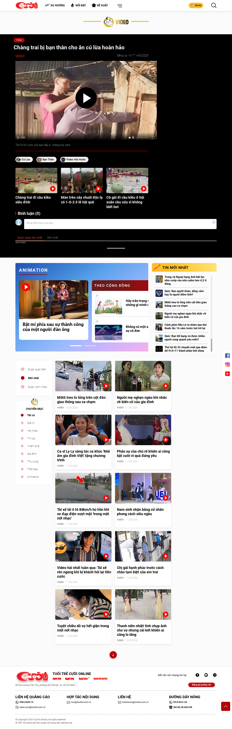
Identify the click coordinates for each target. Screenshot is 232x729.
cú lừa (26, 159)
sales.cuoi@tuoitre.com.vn (30, 707)
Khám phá (33, 446)
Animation (33, 477)
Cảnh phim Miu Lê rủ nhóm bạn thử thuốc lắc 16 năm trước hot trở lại (186, 326)
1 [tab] (76, 345)
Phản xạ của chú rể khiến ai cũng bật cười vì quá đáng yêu (143, 453)
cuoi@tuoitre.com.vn (79, 702)
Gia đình (32, 453)
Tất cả (31, 415)
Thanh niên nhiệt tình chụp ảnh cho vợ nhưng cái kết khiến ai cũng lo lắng (142, 630)
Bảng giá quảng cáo (201, 685)
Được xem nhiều (37, 387)
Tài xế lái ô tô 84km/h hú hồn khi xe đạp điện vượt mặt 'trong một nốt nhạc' (83, 513)
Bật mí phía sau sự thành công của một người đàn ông (53, 327)
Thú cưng (32, 461)
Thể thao (32, 469)
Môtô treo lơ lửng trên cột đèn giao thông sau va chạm (186, 304)
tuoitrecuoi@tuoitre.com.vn (133, 702)
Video (19, 40)
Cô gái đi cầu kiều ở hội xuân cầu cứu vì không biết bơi (125, 202)
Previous (14, 311)
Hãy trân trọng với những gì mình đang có (142, 303)
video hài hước (76, 159)
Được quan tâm (37, 369)
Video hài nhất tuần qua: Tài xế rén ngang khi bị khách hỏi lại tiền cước (84, 572)
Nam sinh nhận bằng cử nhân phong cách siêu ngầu (140, 511)
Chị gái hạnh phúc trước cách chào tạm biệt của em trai (140, 570)
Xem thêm (20, 242)
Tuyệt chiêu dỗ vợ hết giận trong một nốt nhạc (83, 628)
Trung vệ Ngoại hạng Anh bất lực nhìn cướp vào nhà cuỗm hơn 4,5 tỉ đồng (185, 280)
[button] (119, 6)
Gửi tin (195, 5)
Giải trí (31, 423)
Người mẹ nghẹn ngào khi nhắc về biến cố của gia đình (185, 315)
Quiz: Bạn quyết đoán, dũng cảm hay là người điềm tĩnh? (184, 292)
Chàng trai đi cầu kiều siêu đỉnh (33, 199)
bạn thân (48, 159)
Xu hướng (55, 5)
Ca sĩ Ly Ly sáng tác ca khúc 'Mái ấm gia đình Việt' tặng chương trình (83, 455)
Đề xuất (100, 5)
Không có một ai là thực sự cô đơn (143, 329)
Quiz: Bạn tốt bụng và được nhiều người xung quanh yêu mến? (185, 337)
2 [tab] (90, 345)
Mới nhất (33, 378)
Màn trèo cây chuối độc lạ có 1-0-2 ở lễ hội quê (82, 199)
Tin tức (31, 438)
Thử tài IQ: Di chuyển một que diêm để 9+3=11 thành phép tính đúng (186, 349)
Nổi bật (78, 5)
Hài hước (32, 430)
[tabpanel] (53, 310)
